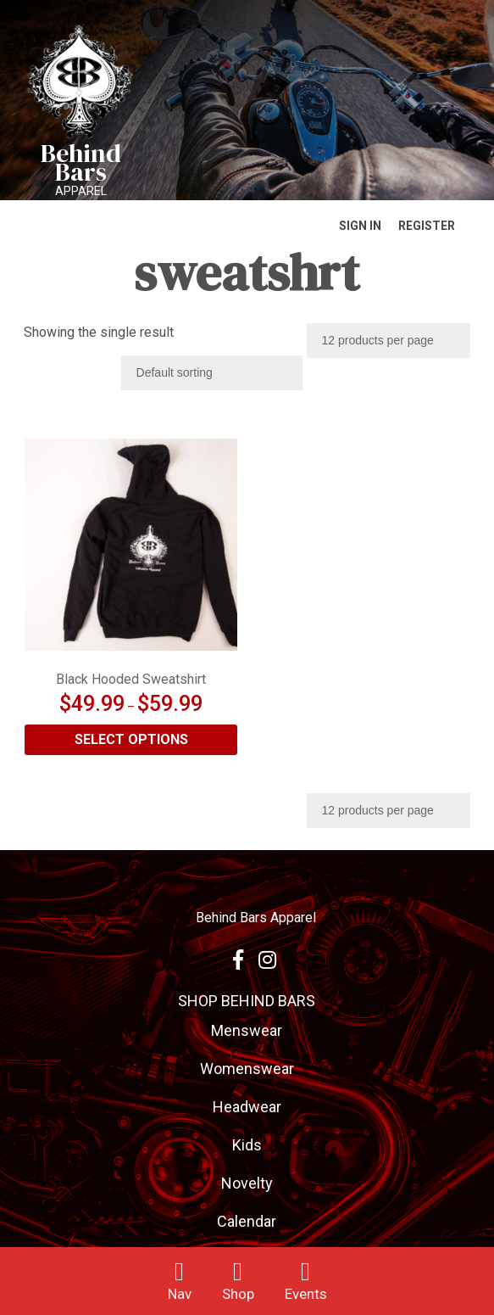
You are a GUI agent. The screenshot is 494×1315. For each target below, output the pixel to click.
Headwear (247, 1107)
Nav (179, 1293)
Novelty (247, 1183)
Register (426, 225)
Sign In (360, 225)
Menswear (246, 1030)
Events (306, 1293)
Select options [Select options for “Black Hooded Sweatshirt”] (131, 739)
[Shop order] (212, 372)
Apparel (81, 191)
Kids (247, 1145)
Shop (238, 1293)
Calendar (246, 1221)
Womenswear (247, 1068)
